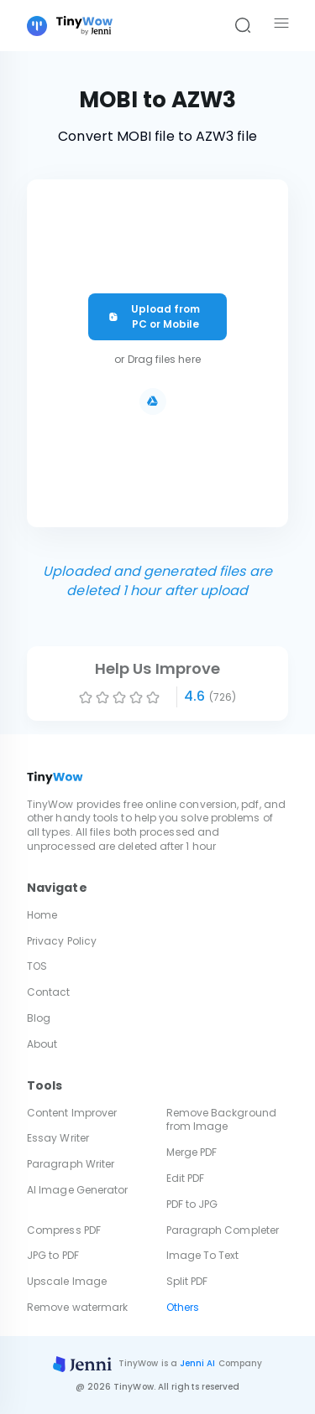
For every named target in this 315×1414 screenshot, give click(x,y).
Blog (38, 1018)
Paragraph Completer (223, 1230)
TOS (37, 966)
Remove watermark (77, 1307)
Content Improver (72, 1113)
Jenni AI (198, 1363)
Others (182, 1307)
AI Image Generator (77, 1190)
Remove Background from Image (221, 1120)
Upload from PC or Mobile (154, 316)
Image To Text (202, 1255)
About (42, 1044)
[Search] (242, 26)
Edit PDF (185, 1178)
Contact (49, 992)
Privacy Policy (62, 941)
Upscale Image (67, 1281)
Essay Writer (58, 1138)
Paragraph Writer (70, 1164)
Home (42, 915)
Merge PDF (192, 1152)
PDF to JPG (192, 1204)
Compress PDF (64, 1230)
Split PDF (187, 1281)
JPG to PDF (53, 1255)
